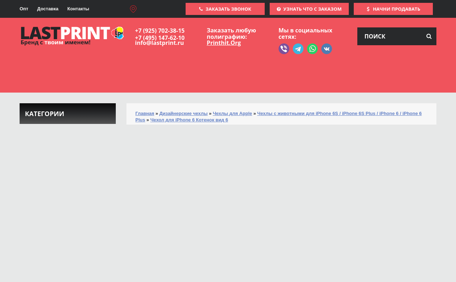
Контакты (78, 8)
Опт (24, 8)
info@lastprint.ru (159, 43)
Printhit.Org (224, 43)
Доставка (47, 8)
